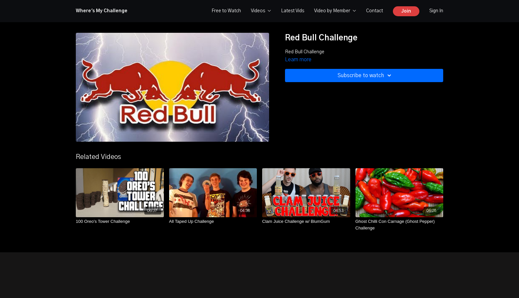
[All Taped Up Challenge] (213, 221)
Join (406, 11)
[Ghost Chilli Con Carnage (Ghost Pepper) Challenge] (399, 224)
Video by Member (335, 11)
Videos (261, 11)
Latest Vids (292, 11)
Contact (374, 11)
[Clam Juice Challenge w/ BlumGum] (306, 221)
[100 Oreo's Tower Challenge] (120, 221)
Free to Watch (226, 11)
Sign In (436, 11)
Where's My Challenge (101, 11)
